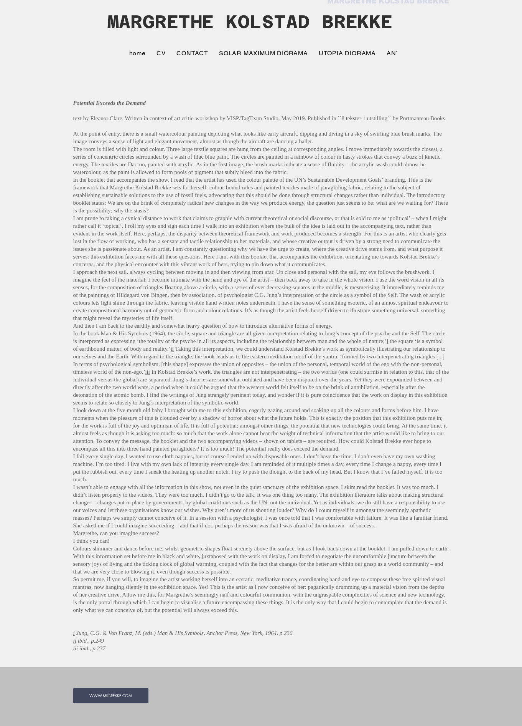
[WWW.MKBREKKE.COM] (110, 695)
